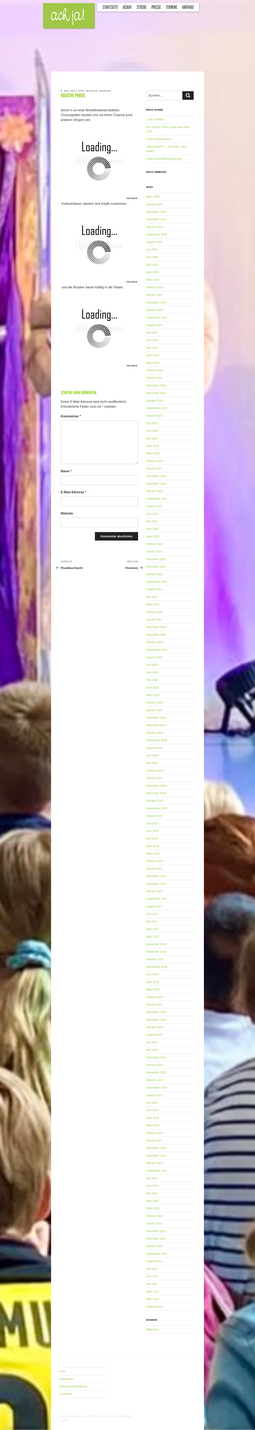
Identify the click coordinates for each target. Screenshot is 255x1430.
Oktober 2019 (154, 732)
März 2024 (153, 362)
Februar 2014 (154, 1065)
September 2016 (156, 966)
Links (63, 1371)
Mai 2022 (152, 521)
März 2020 (153, 695)
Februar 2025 (154, 287)
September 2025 (156, 234)
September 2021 (156, 581)
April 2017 (152, 929)
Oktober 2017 (154, 891)
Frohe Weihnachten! (159, 139)
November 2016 (156, 951)
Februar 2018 (154, 861)
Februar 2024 (154, 370)
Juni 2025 (152, 257)
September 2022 (156, 498)
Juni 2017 (152, 914)
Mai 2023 (152, 438)
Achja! (127, 7)
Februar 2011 (154, 1306)
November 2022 (156, 483)
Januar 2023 (154, 468)
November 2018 (156, 793)
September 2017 (156, 898)
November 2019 (156, 725)
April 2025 (152, 272)
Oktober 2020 (154, 642)
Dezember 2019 (156, 717)
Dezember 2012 (156, 1148)
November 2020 (156, 634)
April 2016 (152, 982)
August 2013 (154, 1095)
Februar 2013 (154, 1133)
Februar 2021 (154, 612)
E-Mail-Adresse (73, 492)
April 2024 (152, 355)
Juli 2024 (151, 332)
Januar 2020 (154, 710)
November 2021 (156, 566)
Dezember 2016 (156, 944)
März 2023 (153, 453)
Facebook (66, 1393)
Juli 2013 (151, 1102)
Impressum (66, 1379)
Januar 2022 (154, 551)
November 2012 (156, 1155)
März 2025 (153, 279)
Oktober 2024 (154, 310)
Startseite (110, 7)
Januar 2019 (154, 778)
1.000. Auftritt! (155, 119)
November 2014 (156, 1057)
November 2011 (156, 1238)
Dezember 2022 (156, 476)
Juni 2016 (152, 974)
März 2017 (153, 936)
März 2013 (153, 1125)
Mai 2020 (152, 679)
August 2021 (154, 589)
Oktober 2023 (154, 400)
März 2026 (153, 196)
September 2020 (156, 649)
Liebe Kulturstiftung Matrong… (165, 158)
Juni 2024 (152, 340)
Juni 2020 (152, 672)
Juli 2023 (151, 423)
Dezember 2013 (156, 1072)
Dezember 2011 (156, 1231)
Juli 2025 (151, 249)
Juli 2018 (151, 823)
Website (67, 513)
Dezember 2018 (156, 785)
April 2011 (152, 1291)
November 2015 (156, 1019)
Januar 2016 (154, 1004)
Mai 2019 (152, 762)
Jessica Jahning (98, 91)
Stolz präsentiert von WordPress (80, 1416)
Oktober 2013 (154, 1080)
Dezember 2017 (156, 876)
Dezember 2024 (156, 302)
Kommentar (71, 416)
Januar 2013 (154, 1140)
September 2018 (156, 808)
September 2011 (156, 1253)
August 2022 (154, 506)
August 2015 (154, 1034)
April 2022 (152, 528)
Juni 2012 (152, 1185)
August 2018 (154, 815)
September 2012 (156, 1170)
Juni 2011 (152, 1276)
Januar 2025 (154, 294)
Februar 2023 (154, 461)
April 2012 (152, 1200)
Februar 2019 (154, 770)
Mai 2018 (152, 838)
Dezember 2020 (156, 627)
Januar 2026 (154, 204)
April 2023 (152, 445)
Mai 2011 (152, 1283)
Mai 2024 (152, 347)
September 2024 (156, 317)
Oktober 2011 (154, 1246)
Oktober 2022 (154, 491)
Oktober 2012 (154, 1163)
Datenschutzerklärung (73, 1386)
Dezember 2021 (156, 559)
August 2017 (154, 906)
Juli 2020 (151, 664)
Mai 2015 (152, 1049)
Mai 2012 (152, 1193)
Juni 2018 (152, 831)
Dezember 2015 (156, 1012)
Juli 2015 (151, 1042)
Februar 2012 (154, 1216)
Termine (171, 7)
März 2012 (153, 1208)
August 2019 (154, 748)
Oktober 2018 (154, 800)
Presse (156, 7)
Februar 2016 (154, 997)
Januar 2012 (154, 1223)
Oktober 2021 (154, 574)
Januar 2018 (154, 868)
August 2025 (154, 242)
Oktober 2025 (154, 227)
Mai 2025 (152, 264)
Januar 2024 (154, 377)
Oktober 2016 (154, 959)
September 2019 (156, 740)
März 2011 (153, 1299)
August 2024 (154, 325)
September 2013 (156, 1087)
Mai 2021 (152, 596)
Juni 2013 (152, 1110)
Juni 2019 (152, 755)
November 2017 (156, 883)
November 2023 (156, 393)
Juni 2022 (152, 514)
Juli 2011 (151, 1268)
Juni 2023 (152, 430)
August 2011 (154, 1261)
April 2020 (152, 687)
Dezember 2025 (156, 211)
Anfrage (188, 7)
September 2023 (156, 408)
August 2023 (154, 415)
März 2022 (153, 536)
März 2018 (153, 853)
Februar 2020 (154, 702)
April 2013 (152, 1117)
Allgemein (152, 1329)
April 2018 (152, 846)
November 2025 (156, 219)
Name (66, 471)
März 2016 (153, 989)
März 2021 (153, 604)
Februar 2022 (154, 544)
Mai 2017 (152, 921)
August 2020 (154, 657)
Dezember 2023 (156, 385)
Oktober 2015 (154, 1027)
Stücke (142, 7)
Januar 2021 (154, 619)
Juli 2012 (151, 1178)
